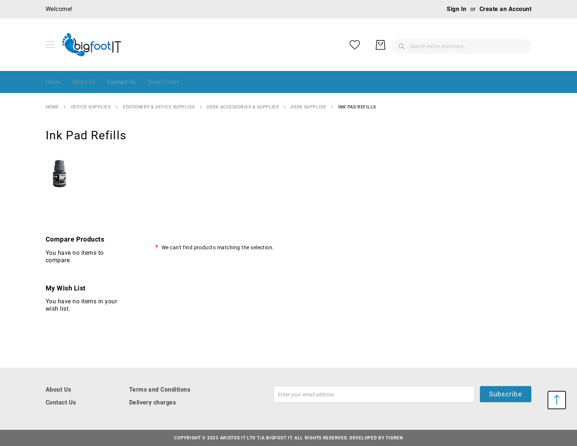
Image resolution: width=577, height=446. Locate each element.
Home (52, 107)
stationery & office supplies (159, 107)
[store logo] (91, 44)
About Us (58, 389)
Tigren (394, 437)
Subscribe (505, 394)
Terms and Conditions (160, 389)
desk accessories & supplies (243, 107)
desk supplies (308, 107)
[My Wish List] (494, 45)
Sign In (456, 9)
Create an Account (505, 9)
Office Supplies (90, 107)
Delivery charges (152, 402)
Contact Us (61, 402)
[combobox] (402, 45)
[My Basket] (520, 45)
